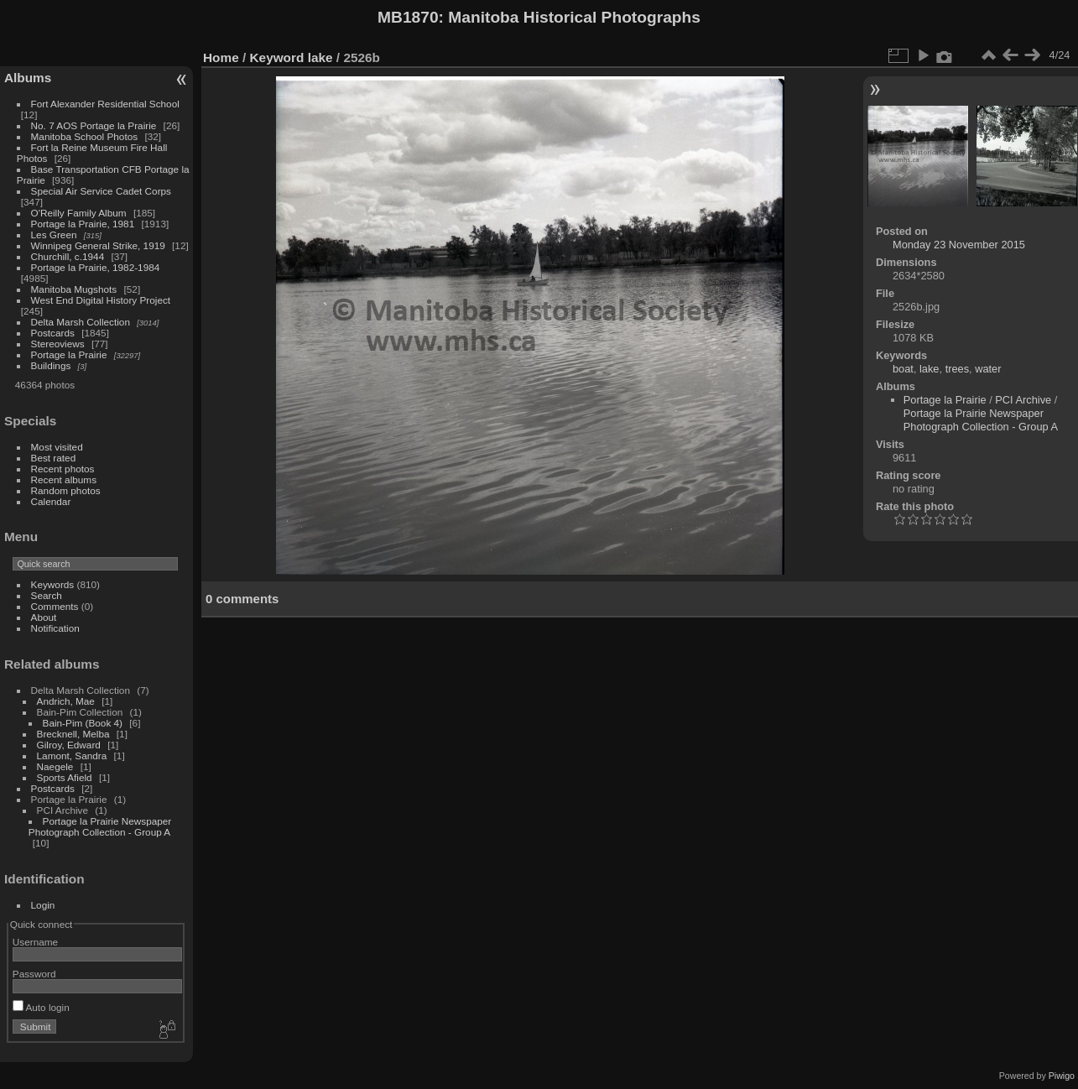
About (44, 617)
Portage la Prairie (69, 354)
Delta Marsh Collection (80, 321)
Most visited (57, 446)
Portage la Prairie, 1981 (83, 223)
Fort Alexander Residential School (105, 103)
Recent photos (63, 468)
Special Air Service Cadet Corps (101, 190)
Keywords (53, 584)
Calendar (51, 501)
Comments (55, 606)
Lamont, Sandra (72, 755)
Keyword (277, 57)
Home (221, 57)
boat (903, 368)
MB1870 (408, 17)
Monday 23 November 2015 (959, 244)
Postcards (53, 332)
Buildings (51, 365)
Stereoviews (58, 343)
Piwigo (1062, 1076)
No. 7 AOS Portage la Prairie (94, 125)
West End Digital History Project (101, 299)
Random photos (66, 490)
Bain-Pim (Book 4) (82, 722)
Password (34, 973)
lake (320, 57)
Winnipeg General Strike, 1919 (98, 245)
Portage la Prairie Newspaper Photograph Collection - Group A (100, 826)
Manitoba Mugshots (74, 289)
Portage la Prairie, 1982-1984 (95, 267)
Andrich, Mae (66, 701)
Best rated (53, 457)
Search (46, 595)
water (988, 368)
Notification (55, 628)
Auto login (41, 1007)
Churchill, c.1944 (68, 256)
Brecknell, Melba (73, 733)
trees (957, 368)
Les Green (54, 234)
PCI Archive (1023, 399)
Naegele (55, 766)
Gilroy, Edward (69, 744)
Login (43, 904)
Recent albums (63, 479)
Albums (27, 77)
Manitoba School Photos (84, 136)
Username (35, 941)
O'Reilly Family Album (79, 212)
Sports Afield (64, 777)
